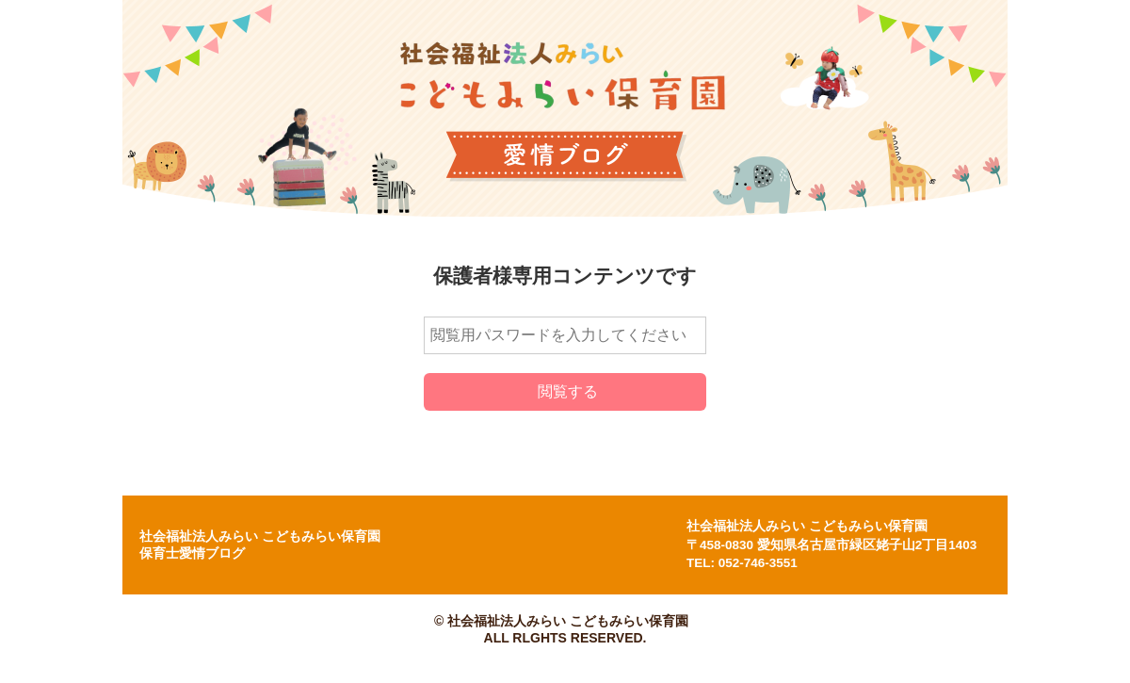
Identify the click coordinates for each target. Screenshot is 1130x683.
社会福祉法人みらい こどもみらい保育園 (807, 526)
